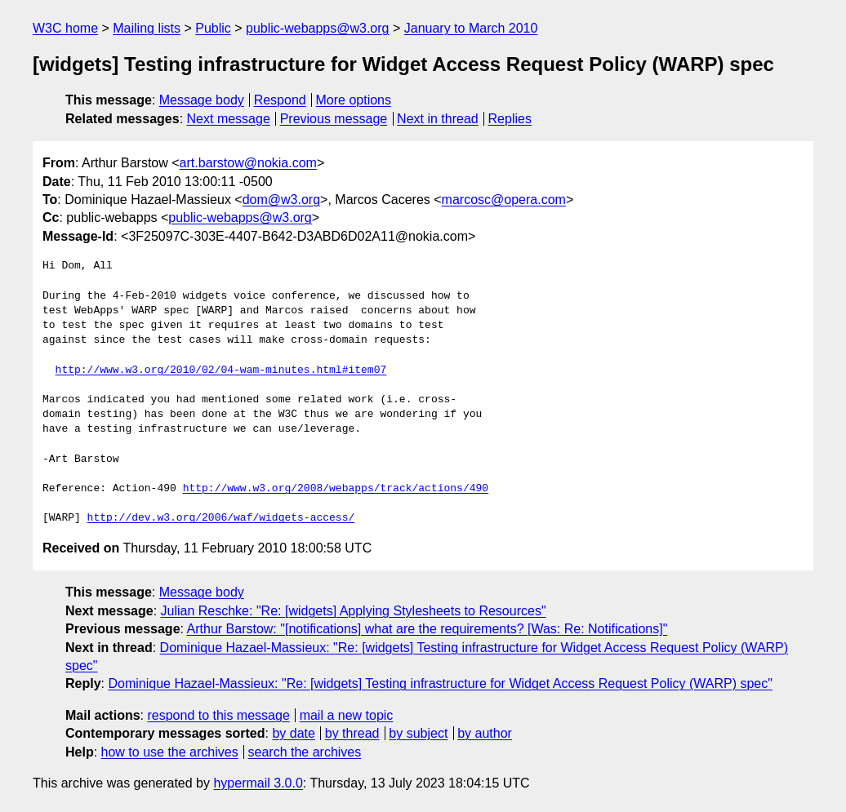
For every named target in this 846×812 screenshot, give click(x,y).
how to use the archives (169, 752)
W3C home (65, 28)
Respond (280, 100)
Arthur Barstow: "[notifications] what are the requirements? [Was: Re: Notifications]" (427, 629)
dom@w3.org (281, 199)
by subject (418, 733)
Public (213, 28)
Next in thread (438, 119)
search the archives (305, 752)
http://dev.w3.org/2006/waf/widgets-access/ (221, 518)
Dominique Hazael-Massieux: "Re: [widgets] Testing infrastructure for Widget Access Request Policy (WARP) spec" (440, 683)
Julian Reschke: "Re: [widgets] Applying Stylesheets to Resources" (353, 611)
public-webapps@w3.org (317, 28)
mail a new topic (347, 715)
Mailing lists (146, 28)
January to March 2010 (471, 28)
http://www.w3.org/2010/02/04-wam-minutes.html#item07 (221, 370)
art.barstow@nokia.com (248, 163)
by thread (352, 733)
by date (293, 733)
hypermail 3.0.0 (257, 783)
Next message (228, 119)
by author (484, 733)
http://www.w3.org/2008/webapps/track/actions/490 (335, 488)
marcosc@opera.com (504, 199)
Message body (201, 100)
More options (354, 100)
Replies (510, 119)
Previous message (334, 119)
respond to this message (218, 715)
